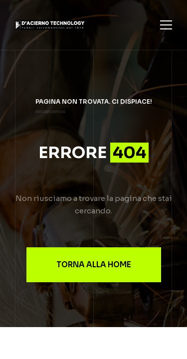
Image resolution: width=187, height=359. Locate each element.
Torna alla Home (93, 264)
